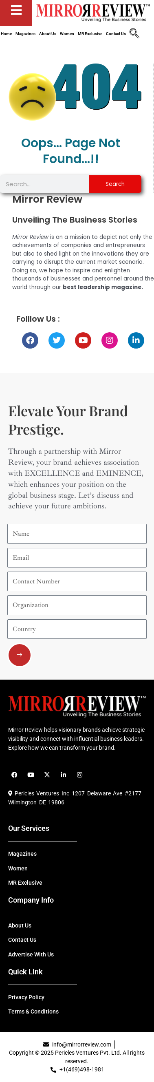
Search (115, 184)
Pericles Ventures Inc (38, 793)
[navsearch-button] (134, 34)
